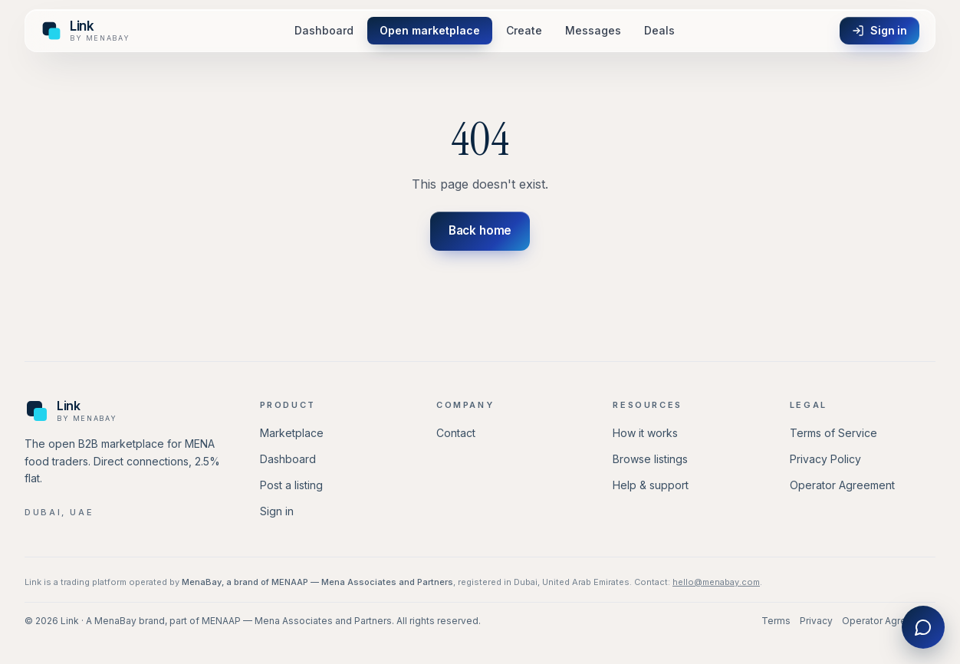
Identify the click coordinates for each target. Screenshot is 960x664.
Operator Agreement (842, 484)
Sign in (879, 30)
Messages (593, 30)
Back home (480, 230)
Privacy (816, 620)
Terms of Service (833, 432)
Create (524, 30)
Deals (659, 30)
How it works (645, 432)
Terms (776, 620)
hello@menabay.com (716, 582)
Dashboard (323, 30)
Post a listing (291, 484)
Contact (455, 432)
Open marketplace (430, 30)
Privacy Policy (825, 458)
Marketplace (292, 432)
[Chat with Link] (923, 627)
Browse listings (650, 458)
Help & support (651, 484)
